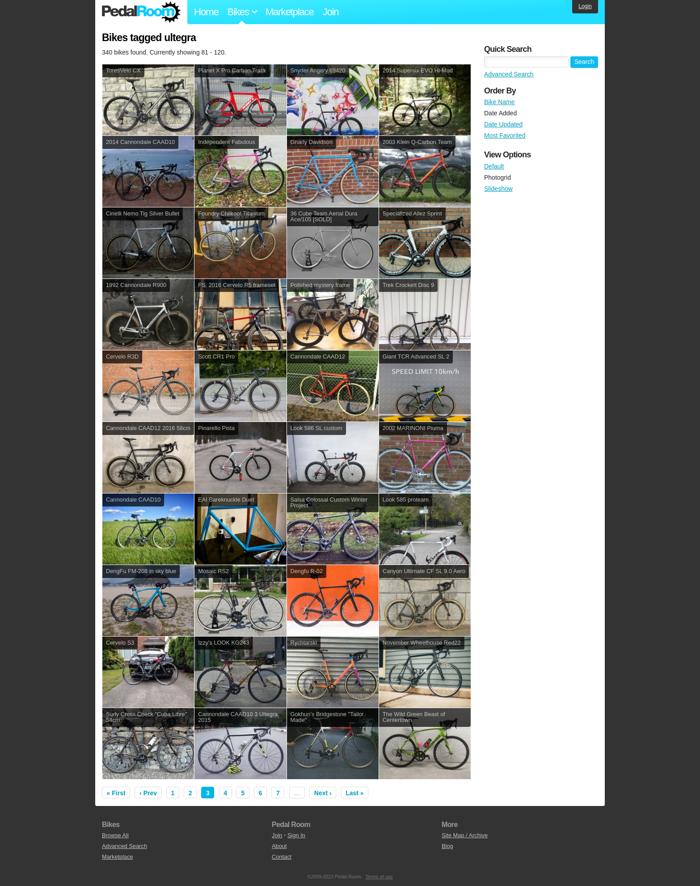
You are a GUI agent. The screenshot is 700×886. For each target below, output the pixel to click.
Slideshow (498, 188)
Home (206, 11)
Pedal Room (141, 12)
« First (116, 793)
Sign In (296, 835)
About (279, 846)
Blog (447, 846)
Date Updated (503, 124)
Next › (323, 793)
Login (584, 6)
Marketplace (290, 11)
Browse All (115, 835)
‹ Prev (148, 793)
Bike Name (499, 101)
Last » (354, 793)
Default (494, 166)
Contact (281, 856)
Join (331, 11)
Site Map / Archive (465, 835)
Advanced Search (509, 74)
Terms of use (379, 876)
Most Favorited (505, 135)
